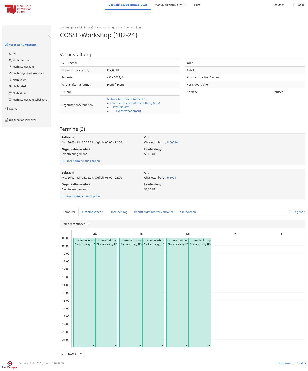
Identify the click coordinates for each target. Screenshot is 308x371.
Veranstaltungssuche (20, 44)
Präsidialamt (121, 107)
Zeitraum (68, 137)
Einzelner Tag (118, 212)
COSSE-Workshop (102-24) (89, 240)
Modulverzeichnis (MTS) (170, 5)
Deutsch (279, 5)
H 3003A (172, 142)
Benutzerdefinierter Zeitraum (153, 212)
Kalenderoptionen (74, 224)
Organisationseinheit (76, 149)
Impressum (284, 363)
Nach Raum (17, 80)
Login (298, 5)
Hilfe (197, 5)
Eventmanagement (128, 111)
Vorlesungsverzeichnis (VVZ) (128, 5)
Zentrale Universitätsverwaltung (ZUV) (135, 103)
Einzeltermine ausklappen (81, 161)
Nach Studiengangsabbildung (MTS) (29, 99)
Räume (10, 108)
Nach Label (17, 86)
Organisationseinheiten (20, 120)
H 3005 (171, 177)
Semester (69, 212)
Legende (297, 212)
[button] (93, 345)
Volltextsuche (18, 60)
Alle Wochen (188, 212)
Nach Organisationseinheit (26, 73)
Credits (301, 363)
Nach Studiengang (21, 66)
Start (13, 53)
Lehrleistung (152, 149)
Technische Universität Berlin (126, 99)
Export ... (72, 353)
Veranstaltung (134, 27)
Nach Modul (17, 93)
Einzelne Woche (92, 212)
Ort (146, 137)
